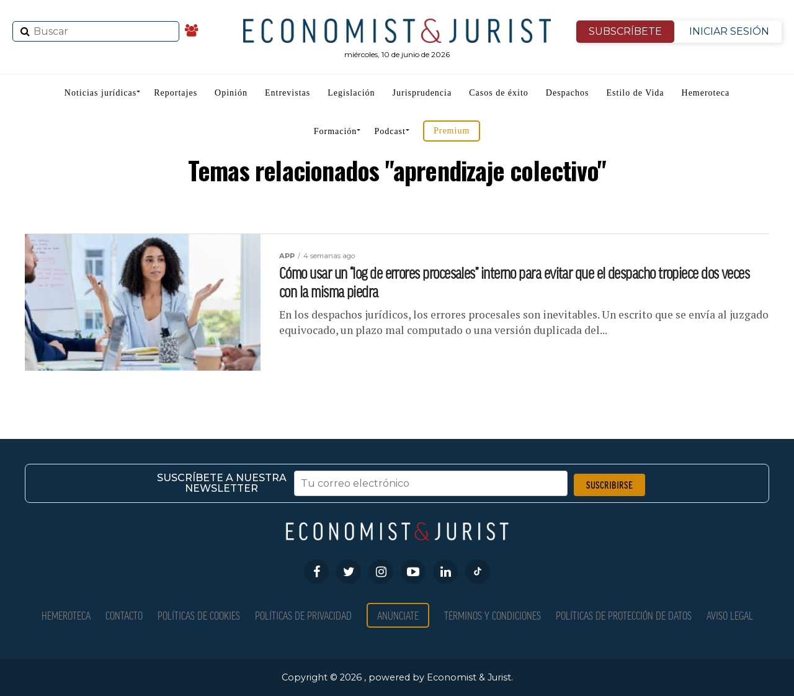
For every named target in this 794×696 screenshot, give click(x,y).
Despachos (567, 92)
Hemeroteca (706, 92)
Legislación (351, 92)
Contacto (124, 615)
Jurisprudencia (422, 92)
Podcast (390, 131)
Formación (335, 131)
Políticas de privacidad (303, 615)
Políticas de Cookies (199, 615)
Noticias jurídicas (100, 92)
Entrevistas (287, 92)
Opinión (231, 92)
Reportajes (175, 92)
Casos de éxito (499, 92)
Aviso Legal (730, 615)
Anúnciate (398, 615)
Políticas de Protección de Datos (624, 615)
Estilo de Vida (635, 92)
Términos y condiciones (492, 615)
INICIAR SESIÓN (729, 31)
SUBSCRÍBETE (625, 31)
